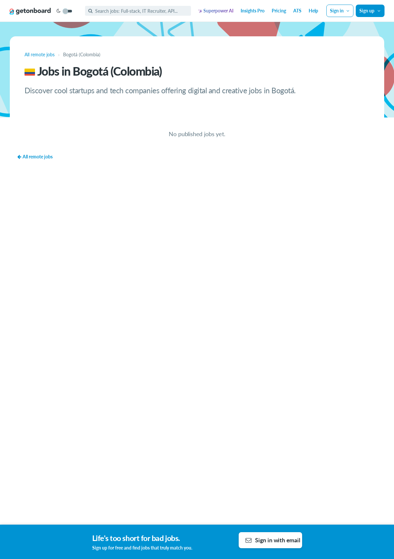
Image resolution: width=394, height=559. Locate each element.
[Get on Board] (30, 11)
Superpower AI (215, 10)
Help (313, 10)
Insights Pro (253, 10)
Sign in (340, 10)
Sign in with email (273, 540)
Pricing (279, 10)
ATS (297, 10)
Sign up (370, 10)
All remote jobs (35, 156)
